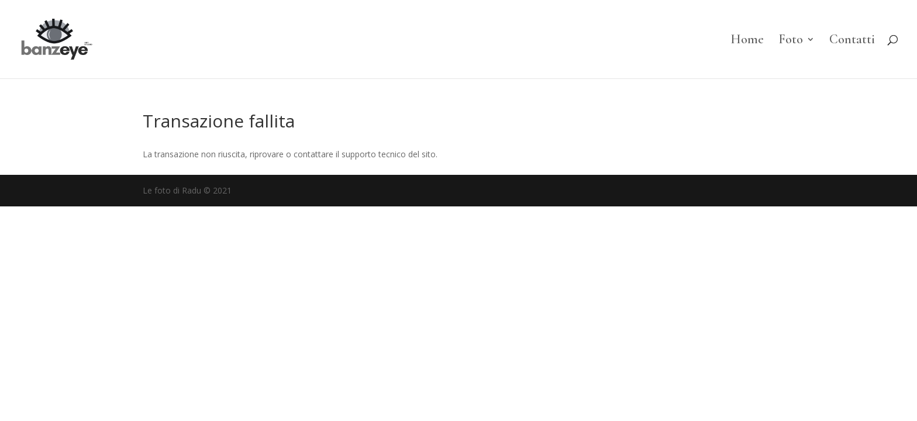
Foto (790, 41)
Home (747, 41)
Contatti (852, 41)
